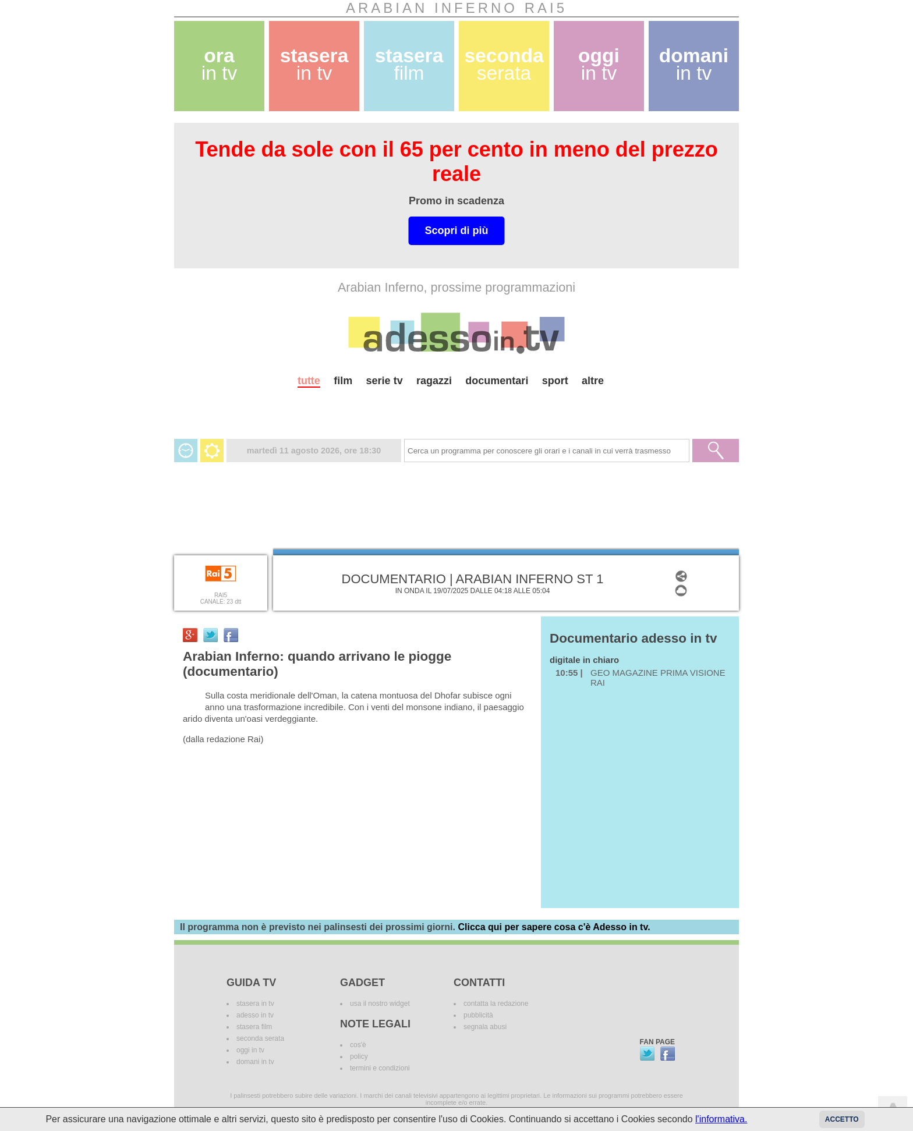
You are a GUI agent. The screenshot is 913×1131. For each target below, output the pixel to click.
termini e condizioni (380, 1068)
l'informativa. (721, 1119)
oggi (599, 64)
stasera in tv (255, 1003)
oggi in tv (250, 1050)
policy (359, 1056)
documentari (496, 381)
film (343, 381)
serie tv (384, 381)
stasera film (254, 1027)
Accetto (842, 1119)
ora (219, 64)
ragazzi (434, 381)
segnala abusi (485, 1027)
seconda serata (260, 1038)
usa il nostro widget (380, 1003)
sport (555, 381)
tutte (309, 381)
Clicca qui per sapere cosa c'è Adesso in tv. (554, 927)
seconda (503, 64)
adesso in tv (255, 1015)
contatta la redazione (495, 1003)
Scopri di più (456, 230)
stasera (314, 64)
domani (693, 64)
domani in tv (255, 1062)
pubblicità (478, 1015)
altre (593, 381)
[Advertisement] (456, 408)
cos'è (358, 1045)
